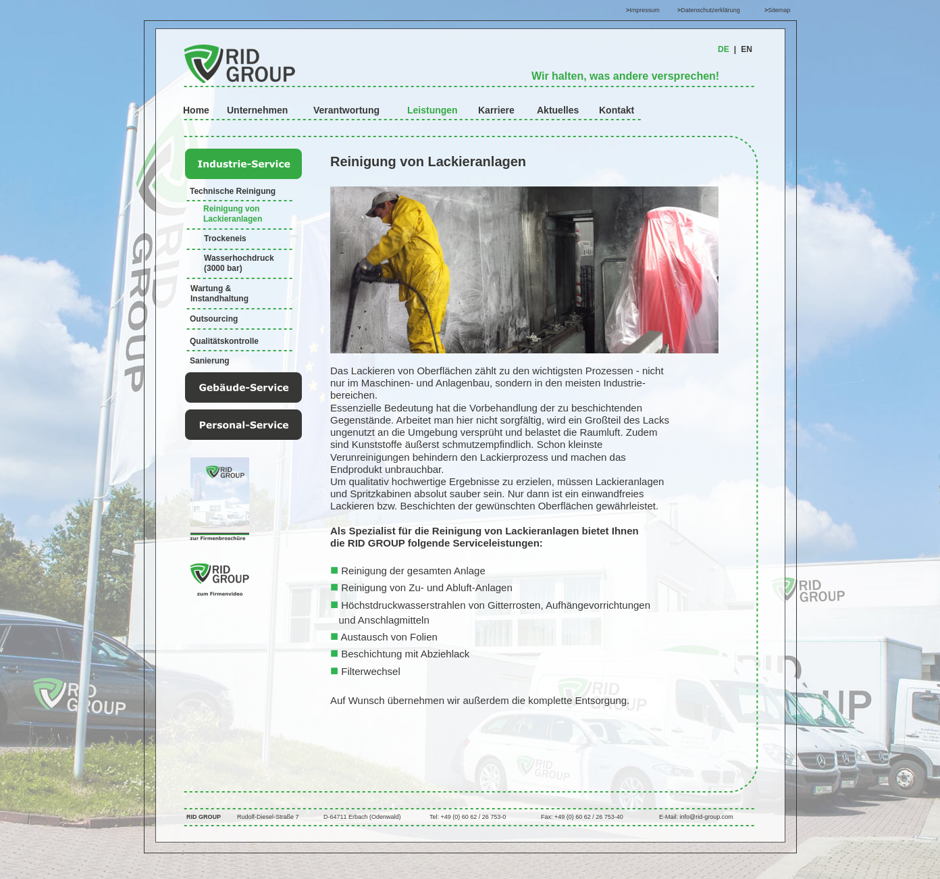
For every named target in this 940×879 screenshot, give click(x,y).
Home (196, 110)
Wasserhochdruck (239, 258)
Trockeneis (225, 238)
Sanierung (210, 361)
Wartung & (212, 288)
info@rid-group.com (706, 816)
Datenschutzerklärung (710, 10)
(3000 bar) (223, 268)
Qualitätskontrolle (224, 341)
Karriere (496, 110)
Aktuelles (558, 110)
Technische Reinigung (233, 191)
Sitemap (779, 10)
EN (746, 49)
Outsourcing (214, 319)
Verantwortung (346, 110)
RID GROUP (203, 816)
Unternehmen (257, 110)
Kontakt (616, 110)
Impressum (644, 10)
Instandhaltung (219, 298)
